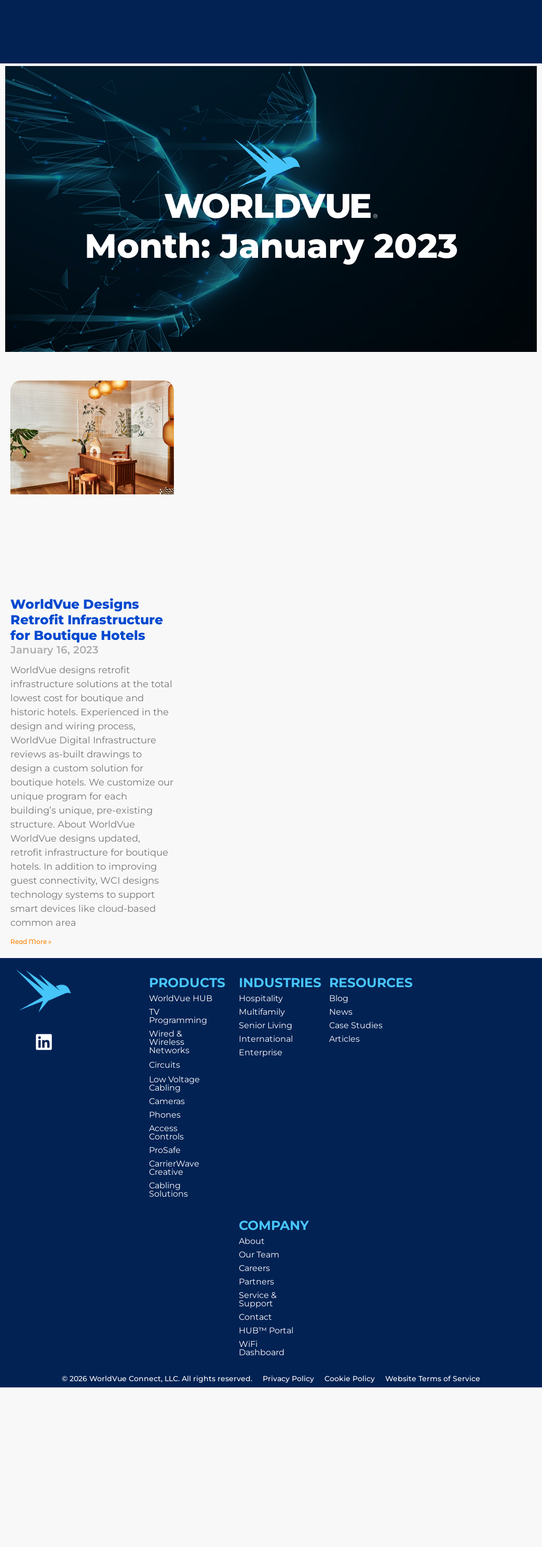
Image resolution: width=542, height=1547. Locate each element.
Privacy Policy (288, 1378)
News (341, 1012)
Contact (255, 1317)
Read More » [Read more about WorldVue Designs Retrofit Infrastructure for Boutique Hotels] (30, 942)
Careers (254, 1268)
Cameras (167, 1101)
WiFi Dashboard (261, 1348)
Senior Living (265, 1025)
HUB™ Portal (266, 1330)
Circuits (164, 1065)
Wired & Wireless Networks (169, 1042)
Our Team (259, 1255)
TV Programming (178, 1016)
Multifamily (262, 1012)
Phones (165, 1115)
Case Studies (356, 1025)
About (252, 1241)
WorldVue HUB (180, 998)
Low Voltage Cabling (174, 1083)
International (266, 1039)
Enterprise (260, 1052)
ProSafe (165, 1150)
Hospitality (261, 998)
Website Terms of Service (432, 1378)
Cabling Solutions (168, 1190)
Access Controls (166, 1132)
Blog (338, 998)
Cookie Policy (349, 1378)
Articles (344, 1039)
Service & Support (258, 1299)
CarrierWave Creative (174, 1168)
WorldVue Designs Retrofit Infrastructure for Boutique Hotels (86, 619)
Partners (256, 1282)
